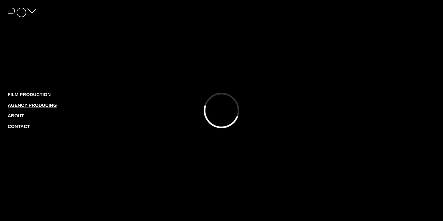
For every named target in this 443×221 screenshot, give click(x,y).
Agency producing (32, 105)
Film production (29, 94)
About (16, 115)
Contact (19, 126)
